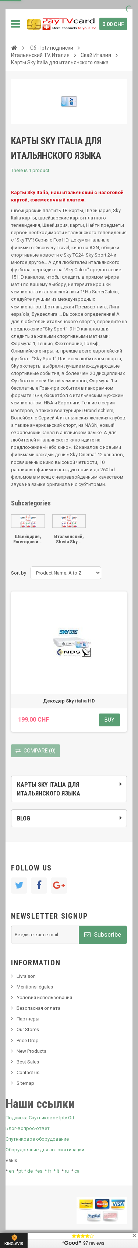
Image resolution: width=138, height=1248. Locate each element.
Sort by (18, 573)
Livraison (26, 976)
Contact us (28, 1072)
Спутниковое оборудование (37, 1139)
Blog (23, 818)
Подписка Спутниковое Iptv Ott (40, 1117)
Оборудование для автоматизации (45, 1149)
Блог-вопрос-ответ (28, 1128)
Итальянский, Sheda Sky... (69, 539)
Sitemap (25, 1083)
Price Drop (28, 1040)
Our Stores (28, 1029)
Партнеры (28, 1019)
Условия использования (44, 997)
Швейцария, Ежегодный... (28, 539)
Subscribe (102, 934)
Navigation (15, 24)
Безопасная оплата (38, 1008)
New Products (31, 1051)
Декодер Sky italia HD (69, 701)
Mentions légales (35, 987)
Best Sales (28, 1062)
